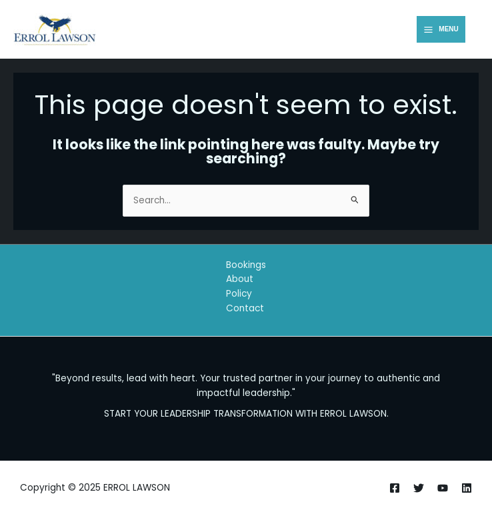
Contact (245, 308)
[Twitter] (418, 488)
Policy (239, 293)
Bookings (246, 265)
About (239, 279)
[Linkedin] (466, 488)
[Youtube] (442, 488)
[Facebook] (394, 488)
